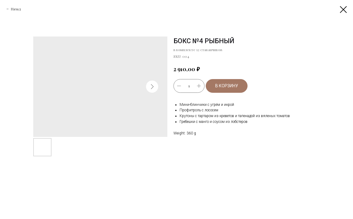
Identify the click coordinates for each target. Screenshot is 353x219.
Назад (16, 8)
